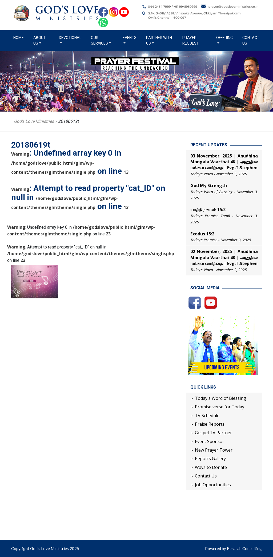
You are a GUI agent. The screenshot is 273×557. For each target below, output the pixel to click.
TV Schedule (207, 415)
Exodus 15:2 (202, 234)
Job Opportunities (213, 485)
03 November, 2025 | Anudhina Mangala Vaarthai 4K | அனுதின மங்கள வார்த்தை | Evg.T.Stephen (224, 162)
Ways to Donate (211, 467)
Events (129, 37)
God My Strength (208, 185)
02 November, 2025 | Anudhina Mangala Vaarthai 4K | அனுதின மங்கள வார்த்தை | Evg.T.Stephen (224, 257)
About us (39, 40)
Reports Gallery (210, 458)
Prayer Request (190, 40)
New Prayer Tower (213, 450)
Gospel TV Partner (213, 433)
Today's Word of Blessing (220, 398)
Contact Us (250, 40)
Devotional (70, 37)
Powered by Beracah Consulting (233, 548)
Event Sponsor (209, 441)
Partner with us (159, 40)
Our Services (99, 40)
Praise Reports (209, 424)
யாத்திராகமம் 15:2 (208, 209)
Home (19, 37)
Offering (224, 37)
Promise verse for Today (219, 407)
